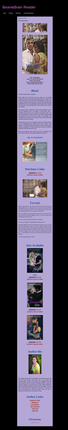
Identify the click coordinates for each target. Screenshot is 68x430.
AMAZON (35, 411)
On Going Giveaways (29, 13)
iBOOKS (30, 175)
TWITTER (35, 409)
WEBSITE (35, 402)
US (37, 173)
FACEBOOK (35, 405)
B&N (35, 175)
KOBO (40, 175)
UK (40, 173)
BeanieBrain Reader (19, 7)
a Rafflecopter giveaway (35, 422)
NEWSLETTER (35, 400)
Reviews (11, 13)
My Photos (18, 13)
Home (4, 13)
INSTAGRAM (35, 407)
